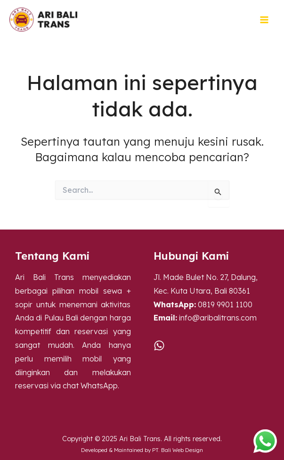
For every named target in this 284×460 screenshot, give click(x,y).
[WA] (159, 345)
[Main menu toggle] (264, 19)
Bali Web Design (182, 449)
